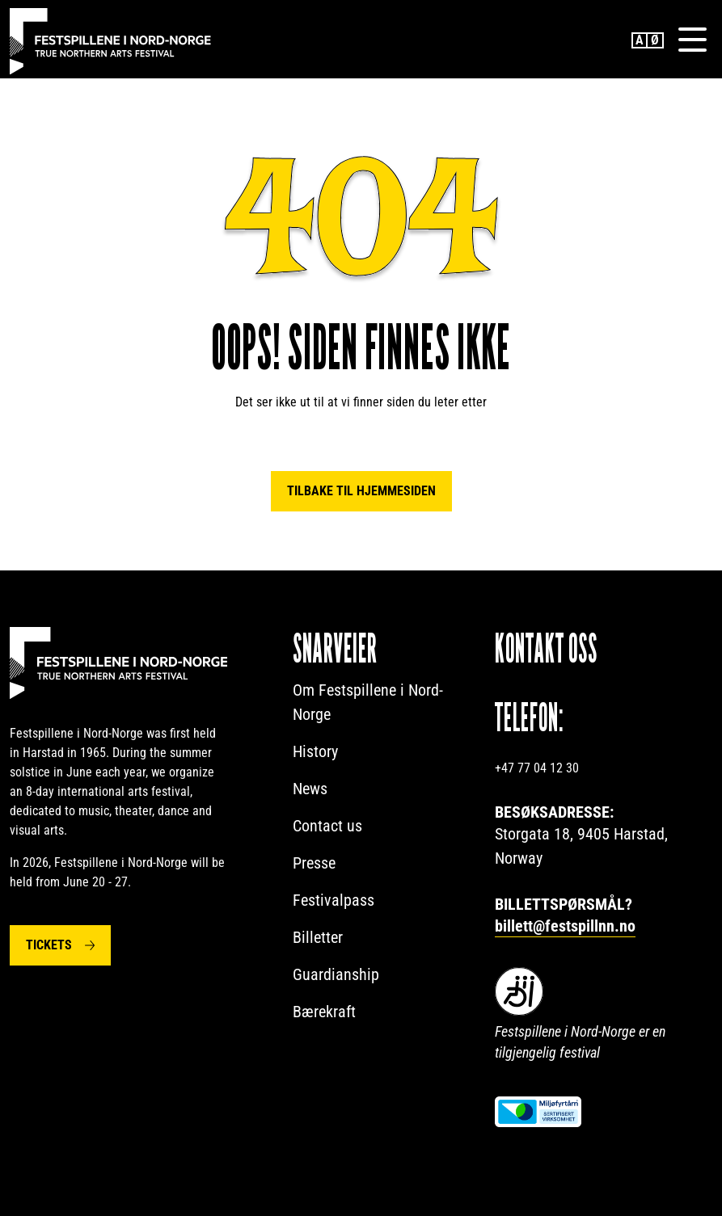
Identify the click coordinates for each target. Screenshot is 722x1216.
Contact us (327, 826)
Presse (314, 863)
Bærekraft (324, 1012)
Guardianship (336, 975)
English (639, 40)
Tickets (49, 945)
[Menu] (692, 39)
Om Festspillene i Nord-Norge (368, 703)
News (310, 789)
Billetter (318, 938)
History (315, 752)
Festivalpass (333, 901)
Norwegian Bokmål (656, 40)
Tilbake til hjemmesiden (361, 491)
